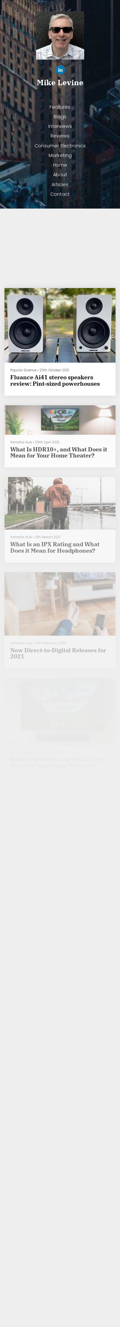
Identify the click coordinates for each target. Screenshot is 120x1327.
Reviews (60, 136)
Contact (60, 194)
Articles (60, 184)
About (60, 174)
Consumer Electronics (60, 146)
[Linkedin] (60, 71)
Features (60, 107)
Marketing (60, 155)
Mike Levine (60, 82)
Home (60, 165)
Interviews (60, 126)
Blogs (60, 116)
